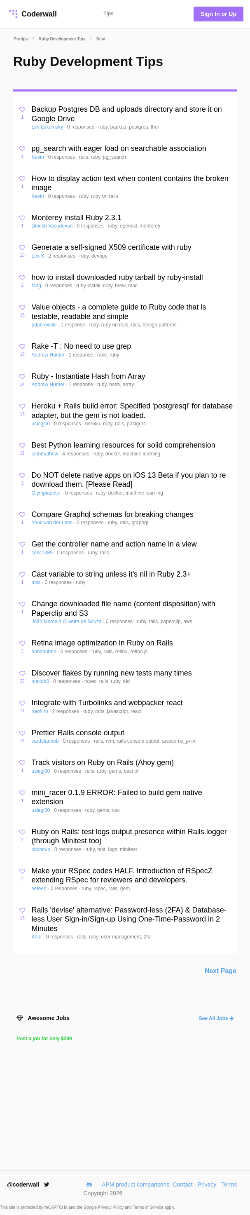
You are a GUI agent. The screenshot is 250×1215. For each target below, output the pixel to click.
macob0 (41, 681)
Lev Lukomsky (48, 127)
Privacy (206, 1184)
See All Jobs (216, 1018)
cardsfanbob (46, 741)
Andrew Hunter (49, 355)
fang (37, 286)
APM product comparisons (135, 1184)
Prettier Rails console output (78, 733)
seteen (40, 888)
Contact (182, 1184)
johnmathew (46, 454)
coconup (42, 849)
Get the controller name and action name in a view (114, 544)
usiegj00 (41, 424)
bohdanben (45, 651)
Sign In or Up (218, 14)
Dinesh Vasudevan (53, 226)
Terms (229, 1184)
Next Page (220, 970)
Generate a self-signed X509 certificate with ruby (112, 247)
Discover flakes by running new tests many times (112, 673)
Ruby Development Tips (62, 39)
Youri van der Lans (53, 522)
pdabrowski (45, 325)
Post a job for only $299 (44, 1038)
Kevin (38, 157)
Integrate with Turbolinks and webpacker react (107, 703)
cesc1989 (43, 553)
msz (37, 582)
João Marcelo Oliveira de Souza (67, 621)
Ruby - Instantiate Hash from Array (88, 376)
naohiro (40, 711)
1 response (73, 325)
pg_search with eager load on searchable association (119, 148)
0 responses (81, 127)
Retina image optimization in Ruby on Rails (102, 643)
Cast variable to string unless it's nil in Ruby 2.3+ (111, 574)
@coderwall (28, 1184)
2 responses (62, 256)
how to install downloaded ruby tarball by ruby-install (117, 277)
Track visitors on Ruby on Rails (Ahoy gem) (103, 762)
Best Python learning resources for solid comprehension (123, 445)
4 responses (76, 454)
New (100, 39)
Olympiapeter (47, 493)
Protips (21, 39)
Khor (38, 937)
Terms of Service (148, 1207)
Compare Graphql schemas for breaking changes (113, 514)
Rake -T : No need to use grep (81, 346)
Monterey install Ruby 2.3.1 (76, 217)
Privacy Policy (111, 1207)
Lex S (39, 256)
